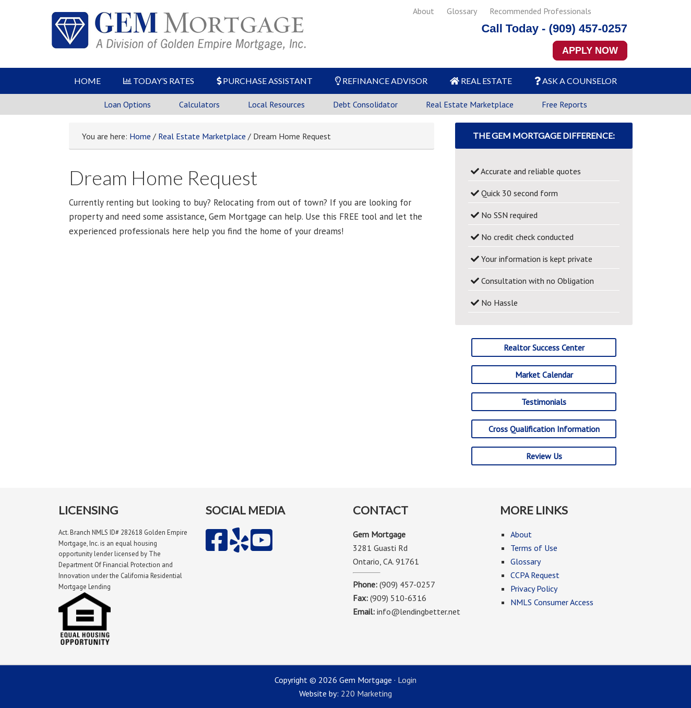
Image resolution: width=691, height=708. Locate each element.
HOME (87, 81)
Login (407, 680)
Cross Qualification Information (544, 429)
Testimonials (543, 402)
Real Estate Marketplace (470, 104)
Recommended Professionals (540, 11)
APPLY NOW (590, 50)
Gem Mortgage (178, 34)
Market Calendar (544, 374)
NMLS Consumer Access (551, 602)
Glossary (462, 11)
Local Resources (276, 104)
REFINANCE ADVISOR (381, 81)
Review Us (544, 456)
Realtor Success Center (544, 347)
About (423, 11)
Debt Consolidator (365, 104)
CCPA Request (534, 575)
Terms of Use (533, 548)
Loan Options (127, 104)
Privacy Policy (533, 588)
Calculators (199, 104)
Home (140, 136)
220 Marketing (366, 693)
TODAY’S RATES (158, 81)
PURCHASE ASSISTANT (265, 81)
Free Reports (564, 104)
